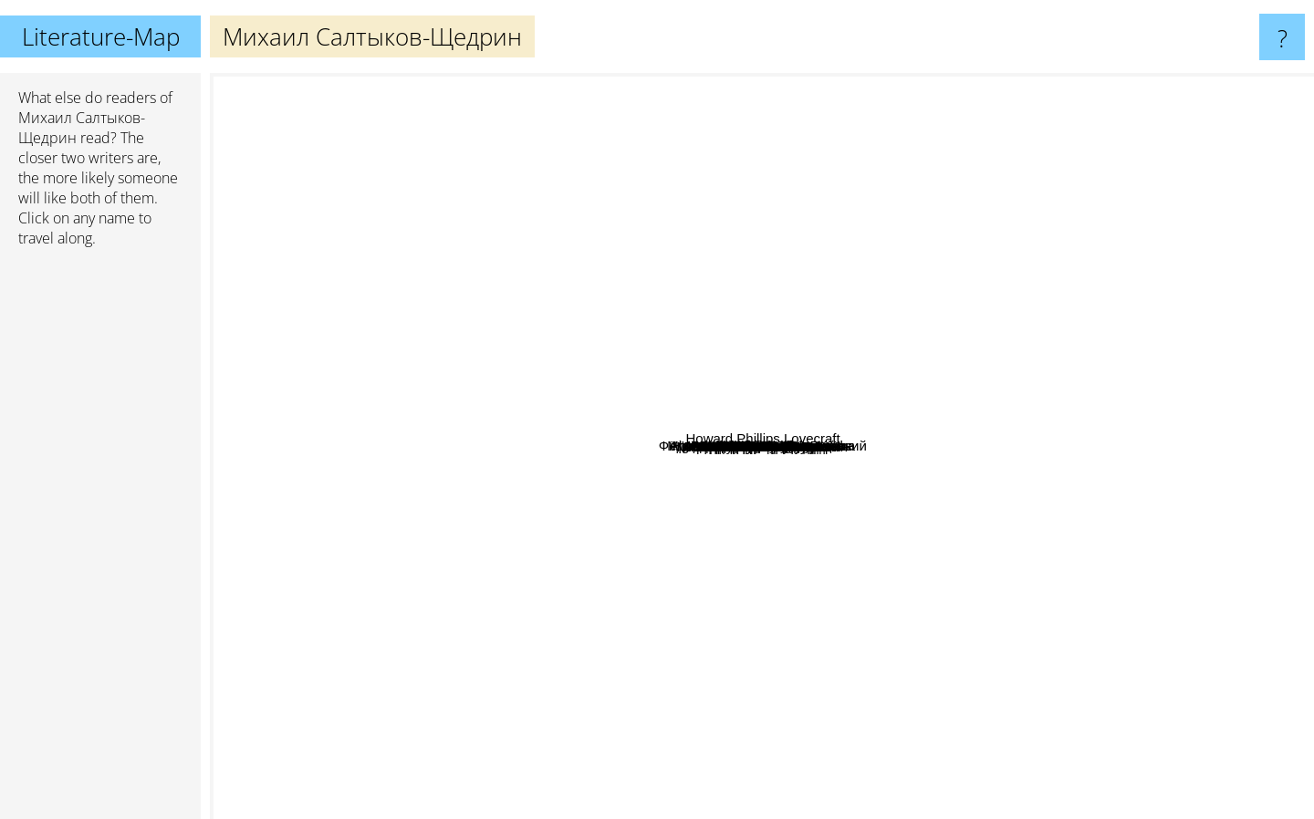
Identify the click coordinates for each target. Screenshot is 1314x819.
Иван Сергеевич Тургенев (983, 426)
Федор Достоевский (654, 380)
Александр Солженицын (576, 657)
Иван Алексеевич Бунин (1067, 555)
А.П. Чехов (845, 431)
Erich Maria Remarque (444, 758)
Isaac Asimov (257, 431)
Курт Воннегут (891, 369)
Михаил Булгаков (764, 294)
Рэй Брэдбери (696, 626)
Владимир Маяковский (865, 395)
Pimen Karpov (735, 433)
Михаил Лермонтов (790, 563)
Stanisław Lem (1043, 467)
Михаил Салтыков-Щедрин (762, 446)
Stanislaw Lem (1039, 784)
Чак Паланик (632, 246)
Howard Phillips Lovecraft (1199, 560)
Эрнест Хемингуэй (968, 526)
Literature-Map (101, 36)
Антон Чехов (831, 264)
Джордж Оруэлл (512, 524)
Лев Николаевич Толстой (708, 557)
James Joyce (735, 85)
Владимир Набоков (599, 314)
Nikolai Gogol (444, 235)
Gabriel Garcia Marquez (1081, 85)
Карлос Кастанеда (412, 427)
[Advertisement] (100, 540)
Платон (988, 405)
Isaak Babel (566, 577)
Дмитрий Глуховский (783, 701)
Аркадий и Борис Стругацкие (515, 360)
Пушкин (680, 472)
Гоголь (891, 526)
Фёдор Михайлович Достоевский (771, 341)
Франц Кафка (785, 308)
